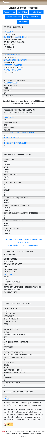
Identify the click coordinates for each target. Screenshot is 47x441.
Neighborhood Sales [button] (31, 17)
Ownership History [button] (14, 17)
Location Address (12, 55)
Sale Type (8, 274)
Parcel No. (8, 32)
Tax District (9, 117)
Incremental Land (12, 138)
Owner (7, 37)
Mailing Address (21, 37)
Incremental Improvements (16, 143)
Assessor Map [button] (9, 12)
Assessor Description (13, 65)
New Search (23, 22)
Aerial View (23, 12)
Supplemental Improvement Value (19, 133)
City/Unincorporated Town (16, 60)
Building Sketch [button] (36, 12)
